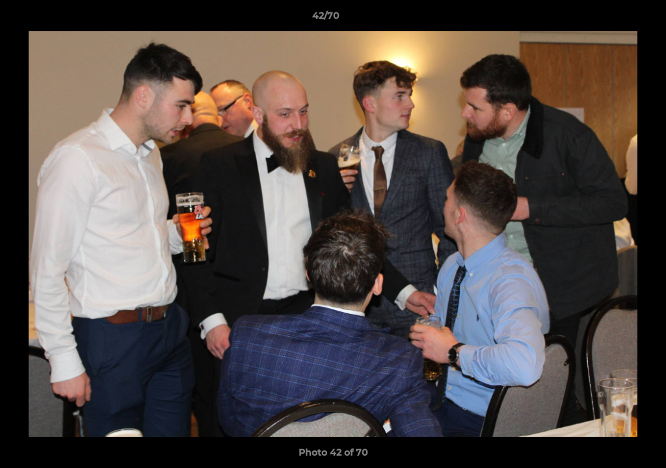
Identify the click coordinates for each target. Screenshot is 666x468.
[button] (611, 19)
